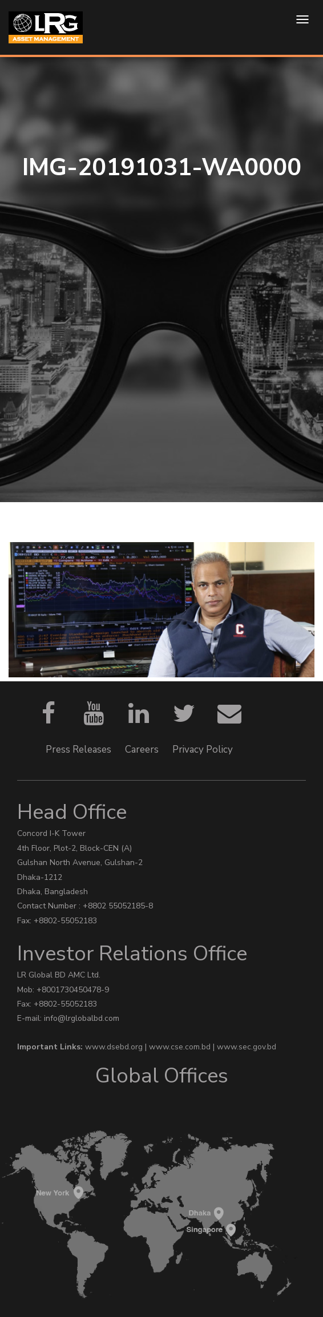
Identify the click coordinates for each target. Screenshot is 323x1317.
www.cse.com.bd (181, 1046)
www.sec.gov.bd (246, 1046)
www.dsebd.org (115, 1046)
